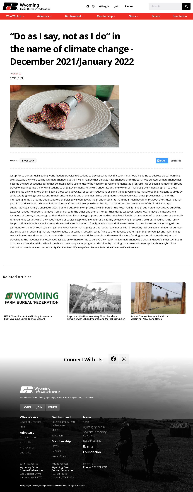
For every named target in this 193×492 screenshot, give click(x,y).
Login (27, 407)
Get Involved (61, 417)
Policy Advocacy (29, 437)
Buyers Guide (59, 456)
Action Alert (26, 442)
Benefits (56, 451)
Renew (129, 6)
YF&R (55, 430)
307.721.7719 (99, 467)
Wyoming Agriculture (94, 427)
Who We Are (29, 417)
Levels (55, 446)
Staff (22, 427)
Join (117, 6)
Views (86, 421)
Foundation (180, 16)
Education (57, 435)
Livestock (28, 160)
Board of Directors (30, 421)
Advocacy (27, 432)
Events (156, 16)
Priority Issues (28, 447)
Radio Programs (92, 440)
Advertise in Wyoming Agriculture (94, 433)
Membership (61, 441)
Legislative (25, 452)
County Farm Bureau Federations (63, 423)
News (87, 417)
